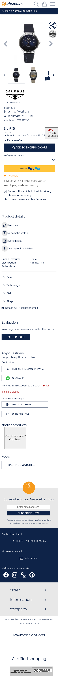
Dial (8, 293)
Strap (9, 301)
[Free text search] (36, 4)
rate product (16, 337)
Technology (13, 285)
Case (9, 277)
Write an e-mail (17, 413)
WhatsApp (14, 378)
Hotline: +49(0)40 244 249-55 (24, 368)
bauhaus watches (21, 465)
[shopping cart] (44, 4)
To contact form (18, 404)
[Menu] (52, 4)
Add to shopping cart (31, 147)
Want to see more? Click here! (15, 438)
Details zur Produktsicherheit (21, 308)
